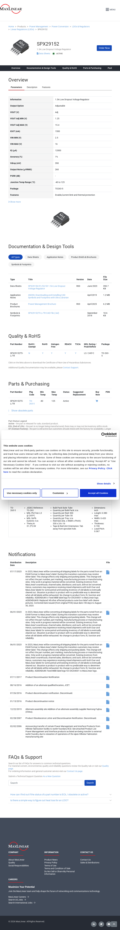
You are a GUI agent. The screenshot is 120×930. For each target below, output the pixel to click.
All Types (15, 257)
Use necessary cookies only (22, 493)
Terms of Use (50, 865)
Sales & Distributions (89, 862)
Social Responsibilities (18, 865)
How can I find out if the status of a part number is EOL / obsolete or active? (61, 794)
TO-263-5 (32, 402)
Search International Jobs (21, 902)
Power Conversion (60, 26)
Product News (51, 859)
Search (90, 782)
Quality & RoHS (69, 68)
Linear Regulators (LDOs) (22, 29)
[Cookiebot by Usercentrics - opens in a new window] (103, 434)
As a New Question (52, 776)
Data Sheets (44, 53)
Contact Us (85, 859)
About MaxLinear (16, 859)
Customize (60, 493)
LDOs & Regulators (81, 26)
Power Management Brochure (42, 304)
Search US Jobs (17, 900)
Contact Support (70, 367)
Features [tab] (46, 87)
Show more (14, 201)
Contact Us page (74, 771)
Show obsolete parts (22, 410)
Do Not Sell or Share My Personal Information (59, 872)
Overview (15, 68)
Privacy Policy (97, 468)
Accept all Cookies (98, 493)
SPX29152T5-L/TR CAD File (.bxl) (43, 313)
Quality (11, 862)
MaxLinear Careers (18, 897)
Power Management (38, 26)
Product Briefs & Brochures (83, 257)
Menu (110, 9)
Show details (104, 483)
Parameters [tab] (16, 87)
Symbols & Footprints (21, 264)
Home (11, 26)
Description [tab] (32, 87)
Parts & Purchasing (92, 68)
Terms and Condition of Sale (57, 868)
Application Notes (55, 257)
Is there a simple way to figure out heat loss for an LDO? (61, 800)
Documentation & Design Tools (41, 68)
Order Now (104, 48)
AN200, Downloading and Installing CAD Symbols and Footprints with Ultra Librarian (48, 296)
